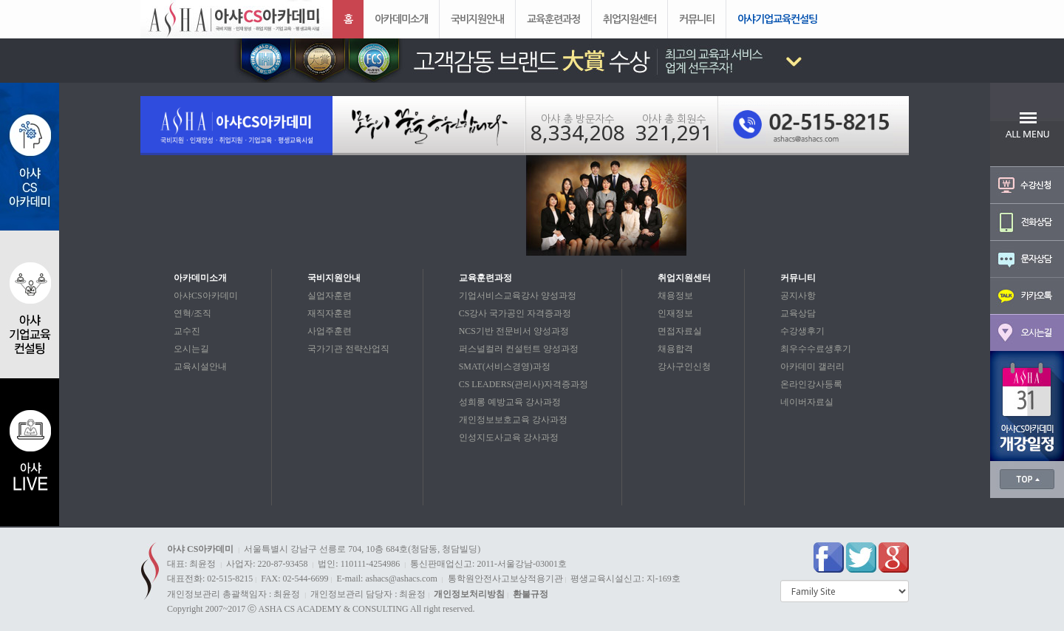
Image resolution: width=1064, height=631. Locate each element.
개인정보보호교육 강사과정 (513, 420)
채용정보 (675, 295)
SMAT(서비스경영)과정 (504, 366)
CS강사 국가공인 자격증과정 (515, 313)
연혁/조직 (192, 313)
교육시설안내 (200, 366)
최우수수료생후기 (815, 349)
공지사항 (798, 295)
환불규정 (530, 594)
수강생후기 (802, 331)
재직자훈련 (329, 313)
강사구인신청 (684, 366)
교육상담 (798, 313)
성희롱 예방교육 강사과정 (510, 402)
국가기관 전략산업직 (348, 349)
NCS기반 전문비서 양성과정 (514, 331)
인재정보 (675, 313)
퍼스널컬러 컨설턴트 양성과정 (519, 349)
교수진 (187, 331)
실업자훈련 (329, 295)
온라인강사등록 (811, 384)
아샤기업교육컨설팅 (777, 19)
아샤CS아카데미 (206, 295)
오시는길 (191, 349)
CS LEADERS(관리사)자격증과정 (524, 384)
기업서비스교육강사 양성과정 (517, 295)
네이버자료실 (806, 402)
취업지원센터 (629, 19)
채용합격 (675, 349)
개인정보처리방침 (469, 594)
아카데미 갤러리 (812, 366)
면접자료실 (680, 331)
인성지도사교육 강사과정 (509, 437)
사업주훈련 (329, 331)
